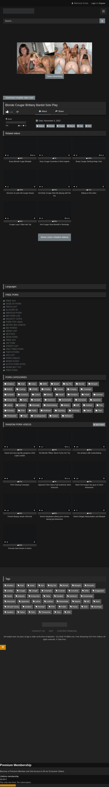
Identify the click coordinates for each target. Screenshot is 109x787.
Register (102, 3)
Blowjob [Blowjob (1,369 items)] (77, 585)
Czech (37, 395)
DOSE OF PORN (12, 304)
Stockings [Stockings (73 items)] (97, 607)
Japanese (96, 400)
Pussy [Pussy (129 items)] (74, 607)
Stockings (75, 411)
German (99, 395)
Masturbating (51, 405)
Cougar (60, 126)
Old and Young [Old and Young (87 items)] (13, 607)
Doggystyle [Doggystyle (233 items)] (99, 591)
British (9, 389)
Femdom (73, 395)
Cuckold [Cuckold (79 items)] (61, 591)
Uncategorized (39, 416)
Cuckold (10, 395)
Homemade (66, 400)
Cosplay (73, 389)
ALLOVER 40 (10, 310)
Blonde (50, 126)
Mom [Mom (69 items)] (98, 601)
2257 (51, 631)
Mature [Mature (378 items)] (77, 601)
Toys (25, 416)
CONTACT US (38, 631)
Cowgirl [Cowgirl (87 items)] (35, 591)
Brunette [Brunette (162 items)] (90, 585)
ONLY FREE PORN (13, 349)
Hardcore (51, 400)
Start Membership (8, 785)
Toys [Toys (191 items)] (59, 612)
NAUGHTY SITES (12, 319)
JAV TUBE (9, 343)
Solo (80, 126)
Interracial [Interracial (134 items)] (11, 601)
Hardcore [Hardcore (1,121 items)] (73, 596)
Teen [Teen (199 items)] (33, 612)
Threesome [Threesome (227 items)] (45, 612)
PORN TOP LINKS (13, 322)
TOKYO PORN (11, 352)
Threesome (11, 416)
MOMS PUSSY (11, 361)
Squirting (61, 411)
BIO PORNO (10, 328)
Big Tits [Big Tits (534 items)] (53, 585)
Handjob (37, 400)
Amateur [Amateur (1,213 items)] (10, 585)
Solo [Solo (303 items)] (85, 607)
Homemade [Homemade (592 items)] (87, 596)
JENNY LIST (10, 331)
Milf (77, 405)
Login (93, 3)
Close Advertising (54, 76)
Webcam (68, 416)
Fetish (86, 395)
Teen (100, 411)
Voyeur (55, 416)
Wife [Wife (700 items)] (68, 612)
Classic (60, 389)
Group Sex (11, 400)
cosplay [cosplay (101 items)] (10, 591)
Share (59, 111)
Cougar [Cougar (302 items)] (22, 591)
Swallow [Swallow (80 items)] (10, 612)
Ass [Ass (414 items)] (42, 585)
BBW (45, 384)
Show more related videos (54, 237)
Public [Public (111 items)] (63, 607)
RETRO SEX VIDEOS (14, 325)
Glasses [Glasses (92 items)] (21, 596)
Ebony (49, 395)
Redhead (47, 411)
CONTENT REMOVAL (67, 631)
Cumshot (24, 395)
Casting (22, 389)
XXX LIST (9, 355)
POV (23, 411)
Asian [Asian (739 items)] (32, 585)
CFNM (34, 389)
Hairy (25, 400)
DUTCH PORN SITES (14, 364)
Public (34, 411)
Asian (33, 384)
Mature (40, 126)
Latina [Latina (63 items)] (37, 601)
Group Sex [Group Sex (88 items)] (35, 596)
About (43, 111)
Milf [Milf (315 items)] (87, 601)
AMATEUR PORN (12, 313)
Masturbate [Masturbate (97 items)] (63, 601)
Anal (22, 384)
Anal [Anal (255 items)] (22, 585)
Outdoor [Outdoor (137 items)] (28, 607)
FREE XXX (9, 301)
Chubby (47, 389)
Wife (88, 126)
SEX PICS (9, 334)
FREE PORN (10, 370)
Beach (56, 384)
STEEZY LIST (10, 346)
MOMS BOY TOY (12, 367)
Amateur (10, 384)
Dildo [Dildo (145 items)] (86, 591)
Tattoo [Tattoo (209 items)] (22, 612)
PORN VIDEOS (11, 358)
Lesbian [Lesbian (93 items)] (50, 601)
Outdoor (89, 405)
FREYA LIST (10, 307)
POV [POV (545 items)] (53, 607)
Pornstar (10, 411)
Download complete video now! (19, 98)
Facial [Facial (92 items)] (9, 596)
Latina (9, 405)
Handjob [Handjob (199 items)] (59, 596)
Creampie (87, 389)
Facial (61, 395)
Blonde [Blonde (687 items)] (65, 585)
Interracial (82, 400)
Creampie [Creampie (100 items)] (48, 591)
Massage (35, 405)
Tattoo (88, 411)
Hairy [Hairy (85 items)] (48, 596)
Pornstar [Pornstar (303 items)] (41, 607)
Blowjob (94, 384)
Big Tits (69, 384)
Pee (101, 405)
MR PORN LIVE (11, 316)
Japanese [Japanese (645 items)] (25, 601)
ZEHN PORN (10, 337)
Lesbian (22, 405)
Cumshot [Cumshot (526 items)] (74, 591)
